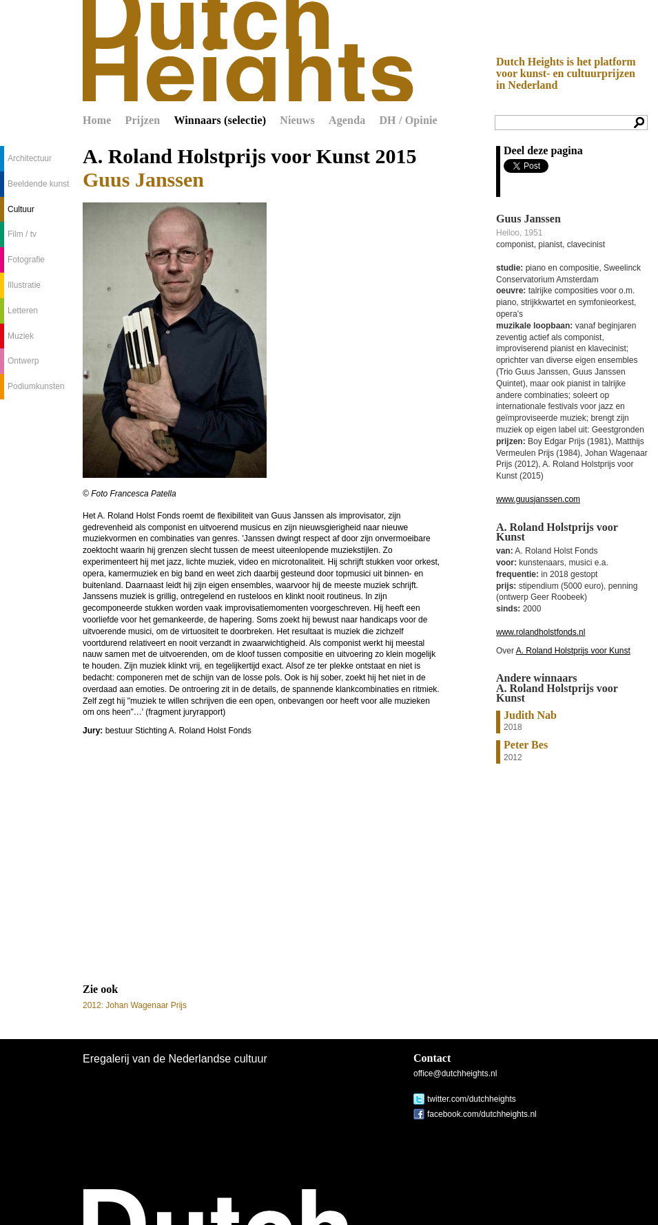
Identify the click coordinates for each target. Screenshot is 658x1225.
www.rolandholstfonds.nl (540, 632)
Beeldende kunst (38, 184)
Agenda (347, 120)
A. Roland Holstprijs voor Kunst (573, 651)
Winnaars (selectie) (220, 120)
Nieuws (297, 120)
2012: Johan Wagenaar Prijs (135, 1005)
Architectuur (30, 158)
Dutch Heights (248, 50)
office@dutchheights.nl (455, 1073)
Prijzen (143, 120)
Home (97, 120)
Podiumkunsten (36, 386)
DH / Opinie (408, 120)
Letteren (23, 310)
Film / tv (22, 234)
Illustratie (24, 285)
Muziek (21, 336)
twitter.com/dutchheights (471, 1099)
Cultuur (21, 209)
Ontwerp (23, 361)
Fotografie (26, 259)
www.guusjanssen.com (538, 499)
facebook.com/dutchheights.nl (482, 1114)
